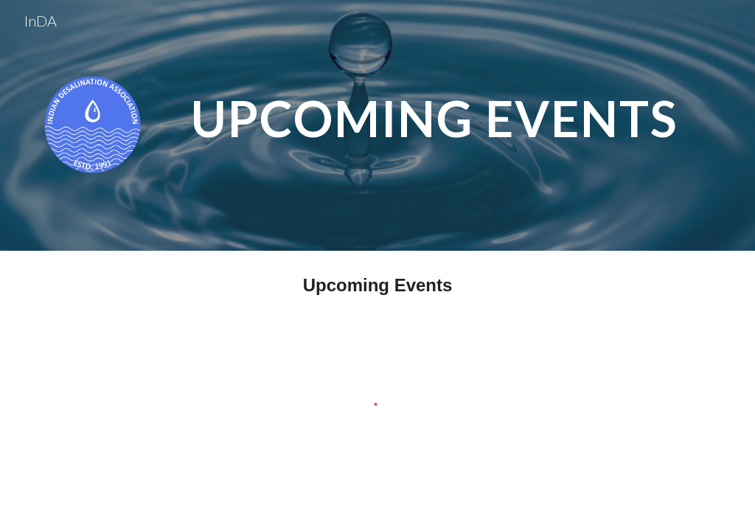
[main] (434, 113)
